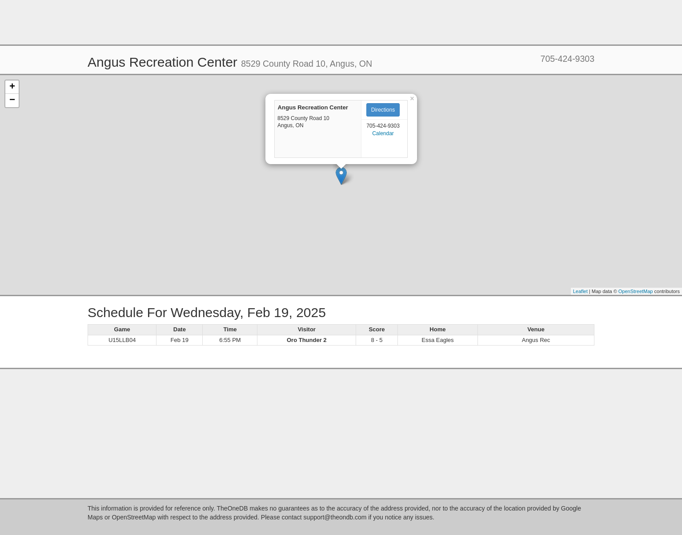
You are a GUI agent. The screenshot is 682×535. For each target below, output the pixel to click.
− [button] (12, 100)
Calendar (383, 133)
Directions (383, 110)
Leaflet (580, 291)
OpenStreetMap (635, 291)
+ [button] (12, 87)
